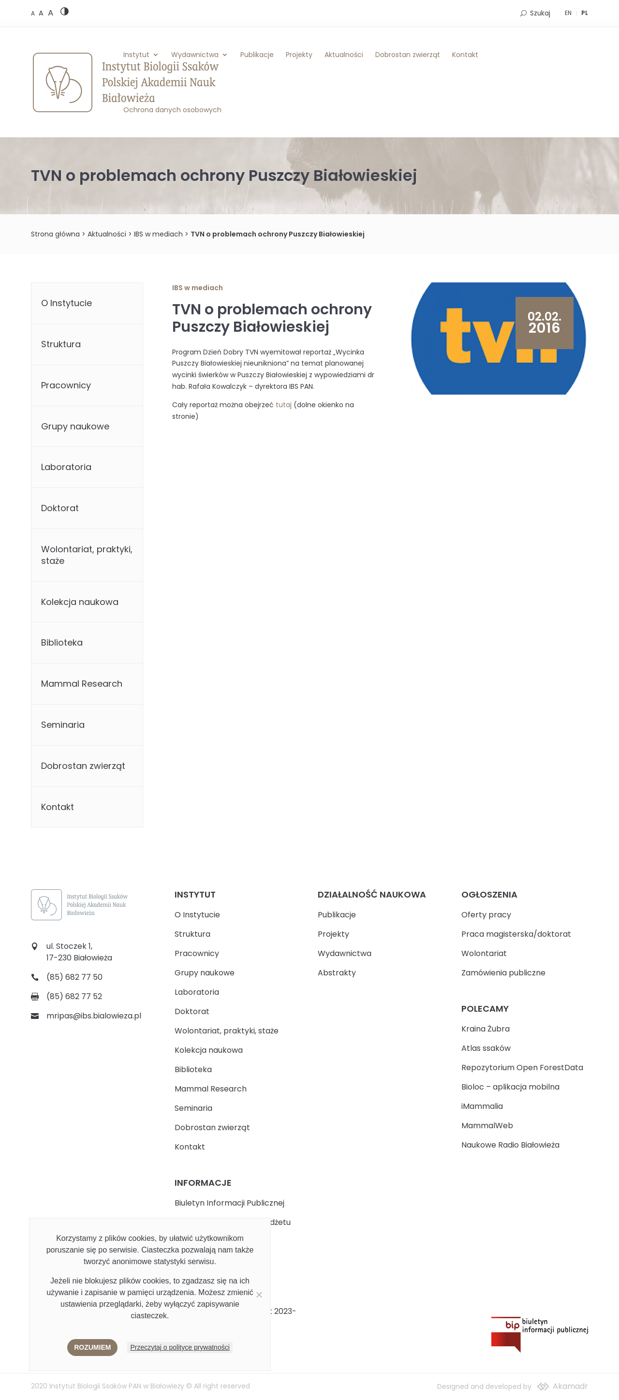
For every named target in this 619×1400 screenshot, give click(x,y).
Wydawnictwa (195, 54)
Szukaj (540, 13)
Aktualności (343, 54)
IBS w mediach (158, 234)
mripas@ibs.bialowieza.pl (93, 1015)
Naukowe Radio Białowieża (510, 1144)
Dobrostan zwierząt (407, 54)
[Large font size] (50, 12)
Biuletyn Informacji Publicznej (229, 1202)
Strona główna (55, 234)
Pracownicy (66, 385)
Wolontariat (484, 953)
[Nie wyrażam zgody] (259, 1294)
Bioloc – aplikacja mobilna (510, 1086)
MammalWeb (487, 1125)
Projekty (299, 54)
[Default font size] (33, 13)
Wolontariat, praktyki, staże (87, 555)
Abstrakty (337, 972)
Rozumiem (92, 1347)
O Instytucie (66, 303)
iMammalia (482, 1106)
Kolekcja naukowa (79, 602)
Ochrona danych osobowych (172, 109)
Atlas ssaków (486, 1048)
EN (568, 13)
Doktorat (60, 508)
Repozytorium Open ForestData (522, 1067)
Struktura (61, 344)
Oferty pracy (486, 914)
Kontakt (465, 54)
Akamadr (570, 1386)
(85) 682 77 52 (74, 996)
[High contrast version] (64, 13)
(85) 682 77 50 (74, 977)
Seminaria (63, 725)
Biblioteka (62, 642)
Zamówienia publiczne (503, 972)
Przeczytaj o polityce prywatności (179, 1347)
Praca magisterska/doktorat (516, 934)
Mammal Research (81, 684)
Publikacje (257, 54)
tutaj (284, 405)
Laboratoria (66, 467)
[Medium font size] (42, 13)
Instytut (136, 54)
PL (584, 13)
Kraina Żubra (485, 1028)
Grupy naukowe (75, 426)
